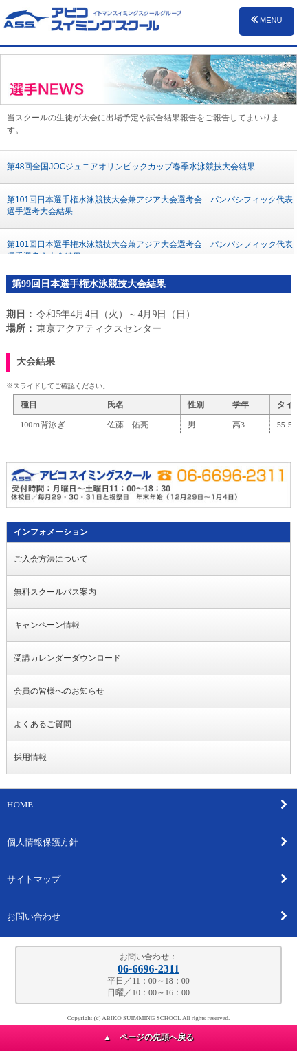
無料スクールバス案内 (55, 592)
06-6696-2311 (148, 969)
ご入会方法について (51, 559)
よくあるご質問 (43, 724)
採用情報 (30, 757)
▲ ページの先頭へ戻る (148, 1037)
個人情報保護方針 (147, 841)
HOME (147, 804)
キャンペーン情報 (47, 625)
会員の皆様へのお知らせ (59, 691)
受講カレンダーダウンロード (67, 658)
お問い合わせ (147, 916)
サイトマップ (147, 878)
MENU (266, 20)
